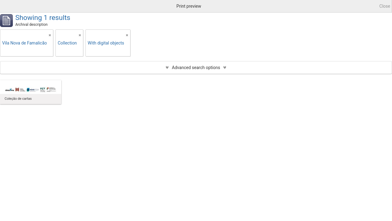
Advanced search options (196, 67)
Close (384, 6)
